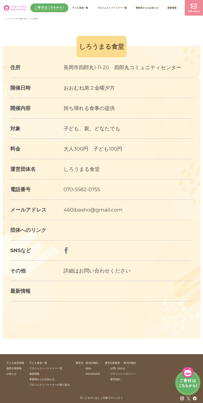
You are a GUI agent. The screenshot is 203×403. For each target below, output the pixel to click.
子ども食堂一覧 (80, 8)
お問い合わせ (194, 11)
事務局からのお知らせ (147, 8)
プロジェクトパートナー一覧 (112, 8)
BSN (88, 368)
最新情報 (171, 8)
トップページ (9, 19)
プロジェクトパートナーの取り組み (49, 384)
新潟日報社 (92, 362)
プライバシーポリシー (123, 373)
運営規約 (115, 379)
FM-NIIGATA (93, 374)
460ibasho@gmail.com (93, 210)
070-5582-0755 (82, 189)
